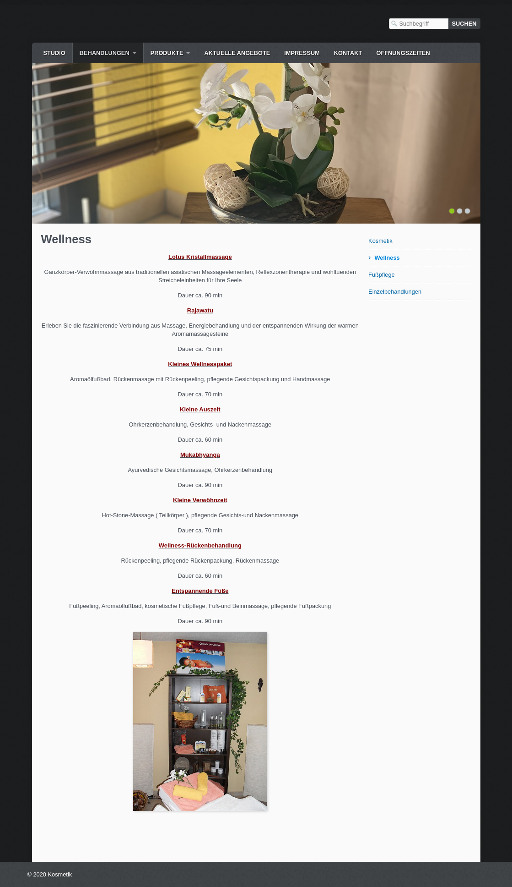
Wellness (386, 257)
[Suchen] (464, 23)
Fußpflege (381, 274)
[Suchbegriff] (418, 23)
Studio (54, 52)
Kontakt (348, 52)
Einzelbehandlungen (394, 291)
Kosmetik (380, 240)
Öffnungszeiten (403, 52)
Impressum (302, 52)
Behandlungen (104, 52)
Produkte (167, 52)
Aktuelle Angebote (237, 52)
